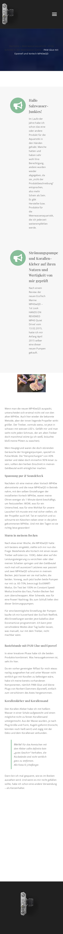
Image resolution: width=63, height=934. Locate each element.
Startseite (14, 46)
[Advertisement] (31, 831)
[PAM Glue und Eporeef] (31, 383)
